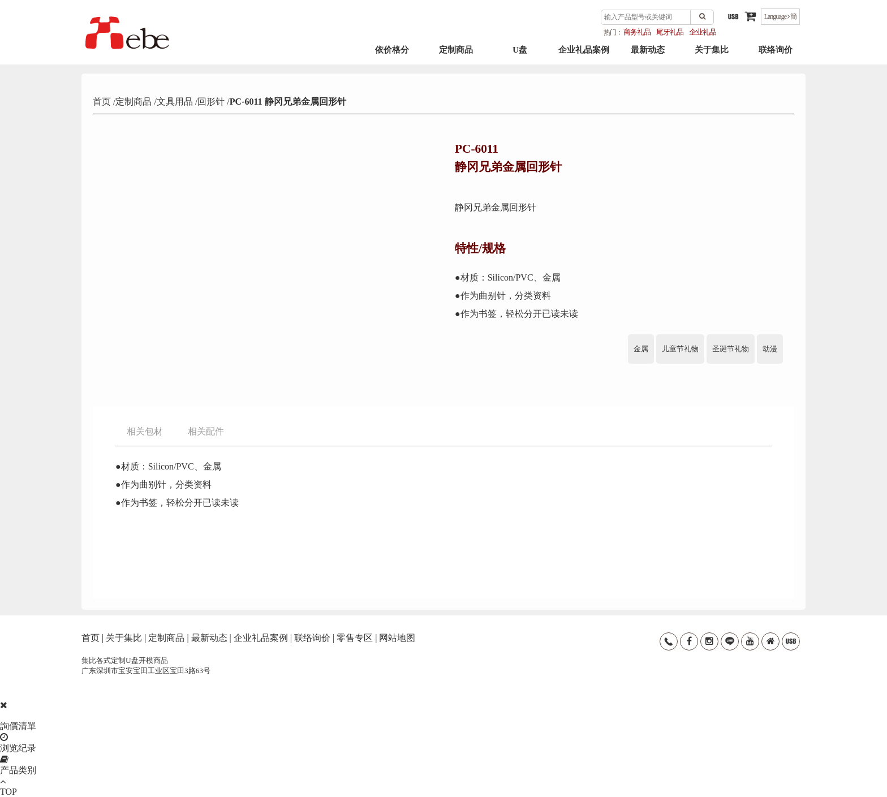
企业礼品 (702, 32)
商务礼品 (637, 32)
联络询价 (775, 57)
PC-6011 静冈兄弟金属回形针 (288, 101)
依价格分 (392, 57)
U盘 (520, 57)
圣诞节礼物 (730, 348)
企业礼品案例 (584, 57)
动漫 (770, 348)
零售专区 (355, 638)
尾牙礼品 (669, 32)
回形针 (211, 101)
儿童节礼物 (680, 348)
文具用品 (175, 101)
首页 (103, 101)
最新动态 (647, 57)
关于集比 (711, 57)
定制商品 (456, 57)
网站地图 (397, 638)
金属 (641, 348)
